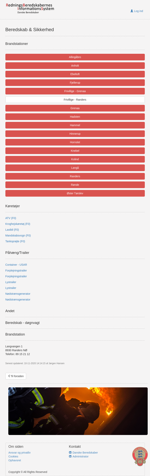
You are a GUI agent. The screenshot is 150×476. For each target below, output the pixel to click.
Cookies (13, 456)
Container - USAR (16, 264)
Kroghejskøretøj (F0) (17, 223)
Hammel (75, 125)
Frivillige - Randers (75, 99)
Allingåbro (75, 57)
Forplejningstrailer (16, 270)
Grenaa (75, 108)
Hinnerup (75, 133)
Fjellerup (75, 82)
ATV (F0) (10, 218)
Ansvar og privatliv (20, 452)
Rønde (75, 184)
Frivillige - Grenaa (75, 91)
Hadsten (75, 116)
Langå (75, 167)
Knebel (75, 150)
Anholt (75, 65)
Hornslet (75, 142)
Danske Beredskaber (83, 452)
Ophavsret (15, 460)
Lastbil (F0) (12, 229)
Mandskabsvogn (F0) (18, 235)
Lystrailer (10, 282)
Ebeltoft (75, 74)
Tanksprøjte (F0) (15, 241)
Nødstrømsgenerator (17, 293)
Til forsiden (16, 376)
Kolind (75, 159)
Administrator (78, 456)
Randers (75, 176)
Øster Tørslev (75, 193)
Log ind (136, 11)
